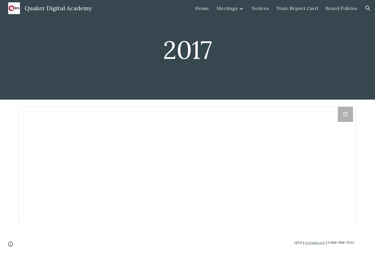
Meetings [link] (227, 8)
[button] (368, 8)
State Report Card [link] (297, 8)
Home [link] (202, 8)
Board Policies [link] (341, 8)
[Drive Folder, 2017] (187, 165)
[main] (187, 49)
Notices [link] (260, 8)
